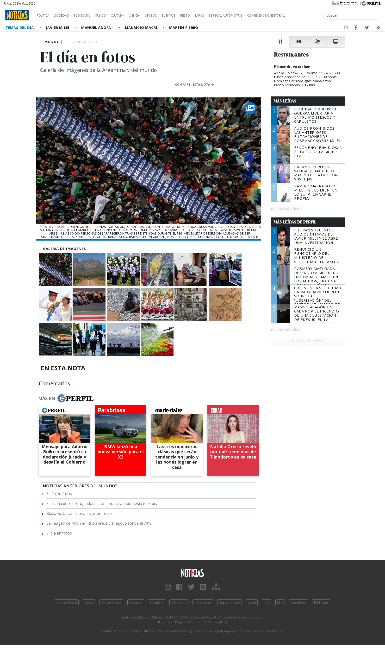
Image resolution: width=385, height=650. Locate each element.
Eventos (191, 15)
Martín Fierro (183, 27)
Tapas (226, 15)
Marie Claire (111, 602)
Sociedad (66, 15)
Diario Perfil (66, 602)
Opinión (171, 15)
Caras (89, 602)
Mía (280, 602)
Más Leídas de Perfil (294, 222)
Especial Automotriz (257, 15)
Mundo (111, 15)
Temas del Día (20, 27)
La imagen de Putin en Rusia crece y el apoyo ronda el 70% (98, 523)
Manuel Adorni (97, 27)
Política (45, 15)
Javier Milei (58, 27)
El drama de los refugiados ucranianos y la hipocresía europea (102, 503)
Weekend (179, 602)
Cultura (131, 15)
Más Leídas (284, 101)
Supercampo (229, 602)
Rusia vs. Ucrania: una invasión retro (79, 513)
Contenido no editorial (307, 15)
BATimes (321, 602)
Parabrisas (202, 602)
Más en (65, 398)
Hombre (157, 602)
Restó (210, 15)
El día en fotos (59, 493)
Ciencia (151, 15)
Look (252, 602)
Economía (89, 15)
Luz (266, 602)
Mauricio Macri (141, 27)
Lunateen (298, 602)
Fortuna (135, 602)
